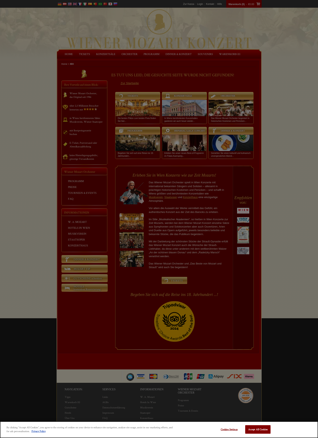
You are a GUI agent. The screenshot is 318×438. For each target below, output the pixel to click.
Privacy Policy (38, 431)
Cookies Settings (229, 429)
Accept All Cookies (258, 429)
